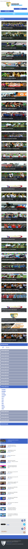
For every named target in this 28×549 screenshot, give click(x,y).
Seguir (8, 524)
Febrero (3, 407)
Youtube (25, 1)
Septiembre (4, 395)
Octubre (3, 393)
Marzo (3, 405)
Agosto (3, 396)
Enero (3, 408)
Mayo (3, 401)
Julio (3, 398)
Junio (3, 400)
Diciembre (4, 389)
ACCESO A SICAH (7, 11)
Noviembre (4, 391)
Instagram (27, 1)
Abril (3, 403)
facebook (22, 1)
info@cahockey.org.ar (9, 542)
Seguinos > (4, 531)
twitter (24, 1)
